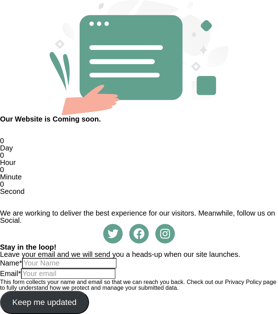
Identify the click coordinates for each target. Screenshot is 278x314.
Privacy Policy (243, 282)
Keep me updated (44, 302)
